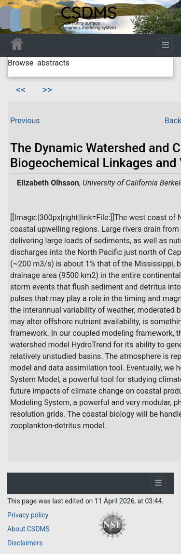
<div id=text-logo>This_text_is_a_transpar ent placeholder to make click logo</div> (15, 16)
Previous (25, 120)
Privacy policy (27, 515)
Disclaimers (24, 543)
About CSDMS (28, 529)
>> (47, 89)
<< (21, 89)
